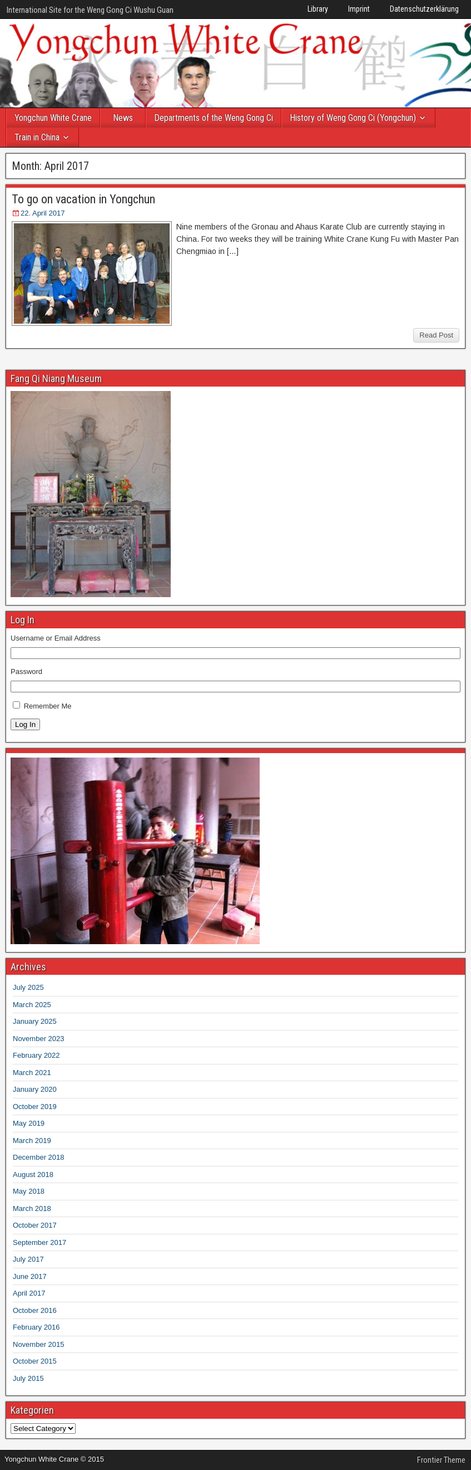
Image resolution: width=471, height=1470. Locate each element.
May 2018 (28, 1191)
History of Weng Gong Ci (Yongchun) (353, 118)
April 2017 (29, 1293)
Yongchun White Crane (53, 118)
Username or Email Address (56, 638)
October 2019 (35, 1106)
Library (318, 8)
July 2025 (28, 987)
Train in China (37, 137)
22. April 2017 (43, 213)
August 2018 (33, 1174)
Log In (25, 724)
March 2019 (32, 1140)
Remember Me (48, 706)
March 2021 (32, 1072)
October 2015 (35, 1361)
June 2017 (30, 1276)
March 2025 (32, 1004)
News (123, 118)
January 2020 (35, 1089)
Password (26, 671)
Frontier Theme (441, 1460)
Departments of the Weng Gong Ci (213, 118)
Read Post (436, 335)
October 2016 (35, 1310)
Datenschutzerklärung (424, 8)
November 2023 (39, 1038)
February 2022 (36, 1055)
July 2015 (28, 1378)
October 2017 (35, 1225)
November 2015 (39, 1344)
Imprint (359, 8)
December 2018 (39, 1157)
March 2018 (32, 1208)
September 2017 (39, 1242)
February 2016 (36, 1327)
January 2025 (35, 1021)
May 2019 (28, 1123)
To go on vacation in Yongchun (83, 199)
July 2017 (28, 1259)
